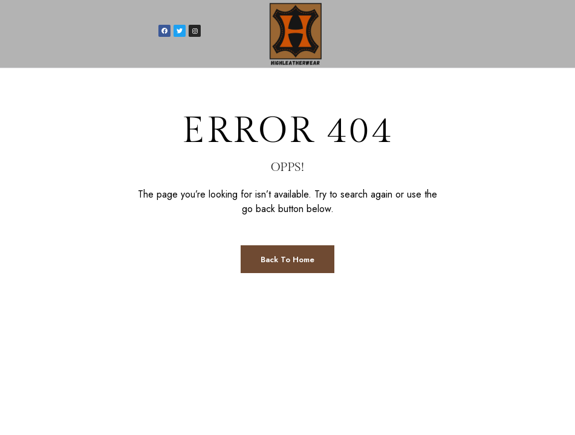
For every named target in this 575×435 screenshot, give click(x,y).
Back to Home (287, 259)
